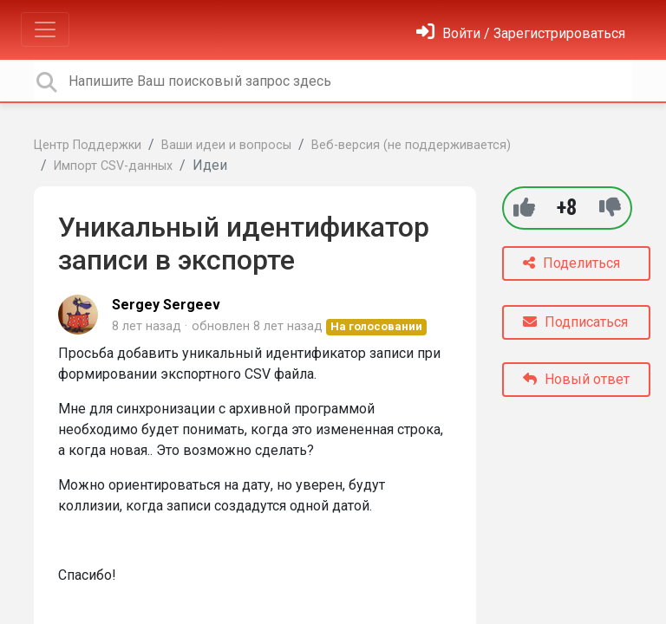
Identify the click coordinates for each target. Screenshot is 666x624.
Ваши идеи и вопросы (226, 145)
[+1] (524, 207)
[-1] (610, 207)
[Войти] (520, 33)
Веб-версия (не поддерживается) (411, 145)
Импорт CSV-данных (113, 166)
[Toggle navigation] (45, 29)
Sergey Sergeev (166, 304)
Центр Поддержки (87, 145)
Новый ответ (576, 379)
